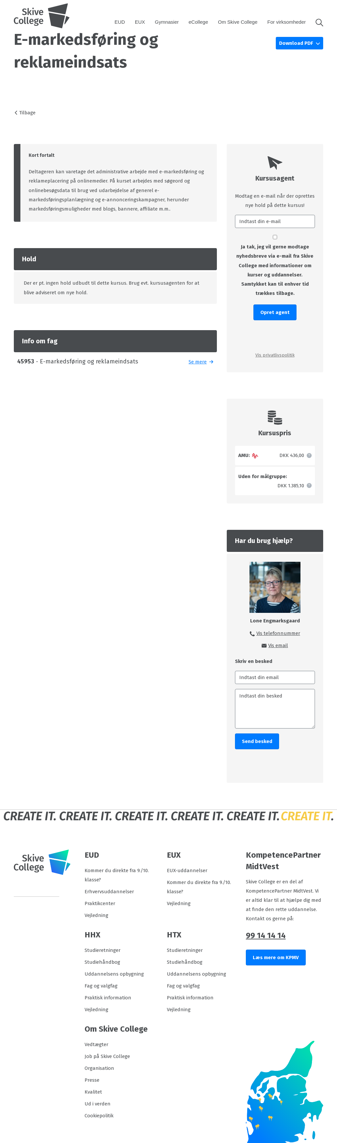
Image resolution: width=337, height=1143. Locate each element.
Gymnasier (167, 22)
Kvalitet (93, 1092)
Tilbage (27, 113)
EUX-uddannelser (187, 870)
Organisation (99, 1068)
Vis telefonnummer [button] (278, 633)
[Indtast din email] (275, 677)
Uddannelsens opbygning (114, 974)
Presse (92, 1080)
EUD (120, 22)
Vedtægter (96, 1044)
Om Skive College (237, 22)
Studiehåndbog (102, 962)
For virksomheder (286, 22)
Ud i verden (98, 1104)
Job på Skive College (107, 1056)
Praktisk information (108, 998)
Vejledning (96, 915)
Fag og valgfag (101, 986)
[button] (317, 22)
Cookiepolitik (99, 1116)
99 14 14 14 (266, 935)
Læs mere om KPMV (276, 957)
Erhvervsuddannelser (109, 892)
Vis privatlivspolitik (275, 355)
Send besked (257, 741)
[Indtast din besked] (275, 709)
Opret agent (275, 312)
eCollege (198, 22)
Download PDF (296, 43)
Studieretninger (102, 950)
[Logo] (42, 15)
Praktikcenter (100, 903)
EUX (140, 22)
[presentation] (275, 335)
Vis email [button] (278, 645)
